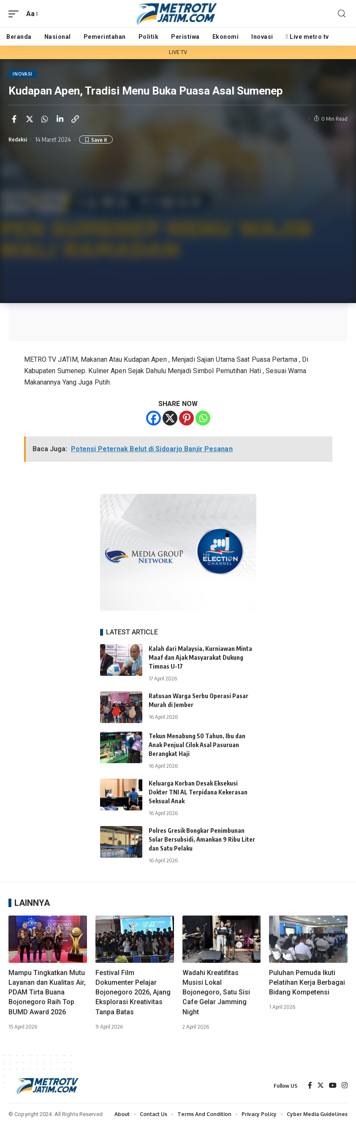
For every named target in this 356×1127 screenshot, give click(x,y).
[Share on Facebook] (14, 120)
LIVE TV (178, 52)
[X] (170, 419)
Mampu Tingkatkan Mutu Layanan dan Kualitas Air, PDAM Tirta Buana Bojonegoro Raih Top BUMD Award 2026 (47, 993)
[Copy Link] (75, 120)
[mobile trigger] (15, 13)
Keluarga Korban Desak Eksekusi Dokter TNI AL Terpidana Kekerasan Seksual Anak (198, 793)
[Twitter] (320, 1087)
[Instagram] (345, 1087)
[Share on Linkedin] (60, 120)
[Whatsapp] (203, 419)
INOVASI (23, 74)
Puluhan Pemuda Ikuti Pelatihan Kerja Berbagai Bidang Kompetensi (307, 983)
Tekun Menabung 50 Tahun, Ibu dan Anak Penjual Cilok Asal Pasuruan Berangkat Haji (197, 746)
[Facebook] (153, 419)
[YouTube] (333, 1087)
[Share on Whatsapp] (45, 120)
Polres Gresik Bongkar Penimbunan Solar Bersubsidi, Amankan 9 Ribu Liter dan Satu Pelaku (202, 841)
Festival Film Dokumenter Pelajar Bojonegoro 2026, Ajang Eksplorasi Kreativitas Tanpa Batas (133, 993)
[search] (342, 13)
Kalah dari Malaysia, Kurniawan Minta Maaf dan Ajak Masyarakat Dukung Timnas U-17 (200, 658)
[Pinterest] (186, 419)
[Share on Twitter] (29, 120)
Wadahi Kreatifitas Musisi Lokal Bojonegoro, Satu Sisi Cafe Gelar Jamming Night (216, 993)
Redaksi (19, 140)
